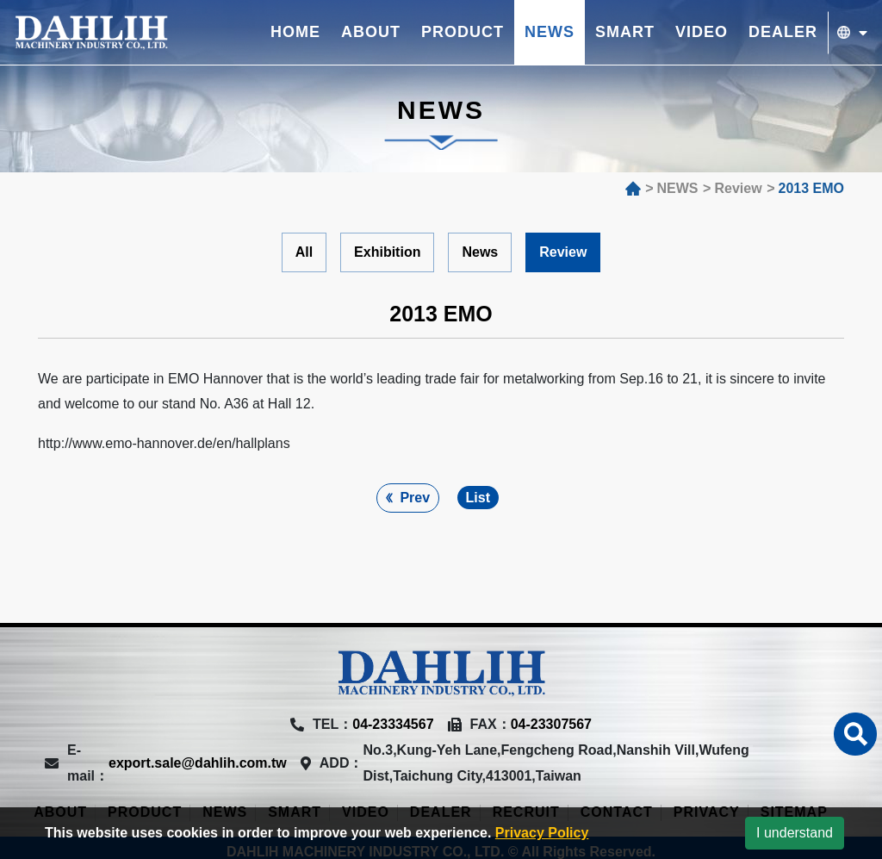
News (480, 252)
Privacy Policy (542, 832)
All (304, 252)
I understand (794, 832)
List (478, 497)
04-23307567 (551, 724)
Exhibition (387, 252)
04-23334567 (392, 724)
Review (563, 252)
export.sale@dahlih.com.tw (198, 763)
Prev (415, 497)
